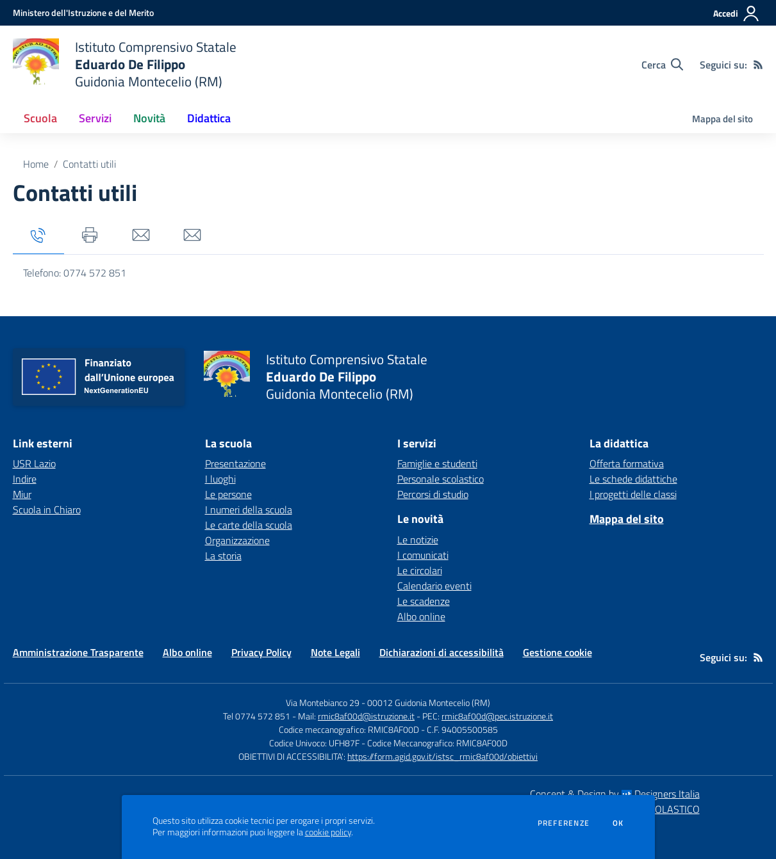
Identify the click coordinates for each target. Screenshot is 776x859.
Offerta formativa (627, 463)
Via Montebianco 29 (322, 702)
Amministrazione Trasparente (78, 652)
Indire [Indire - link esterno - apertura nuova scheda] (25, 478)
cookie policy (328, 832)
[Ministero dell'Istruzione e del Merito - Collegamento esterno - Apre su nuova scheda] (83, 12)
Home (36, 164)
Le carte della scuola (248, 525)
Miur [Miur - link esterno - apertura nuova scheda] (22, 494)
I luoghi (220, 478)
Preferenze (564, 823)
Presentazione (235, 463)
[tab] (38, 236)
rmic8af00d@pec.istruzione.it (497, 716)
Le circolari (419, 570)
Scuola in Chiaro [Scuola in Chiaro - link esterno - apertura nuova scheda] (47, 509)
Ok (618, 823)
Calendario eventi (434, 585)
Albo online (421, 616)
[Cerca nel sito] (662, 64)
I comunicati (423, 555)
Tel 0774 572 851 (256, 716)
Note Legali (335, 652)
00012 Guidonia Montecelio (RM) (428, 702)
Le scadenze (423, 601)
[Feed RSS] (758, 64)
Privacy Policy (261, 652)
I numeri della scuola (248, 509)
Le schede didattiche (633, 478)
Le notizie (417, 539)
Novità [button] (149, 118)
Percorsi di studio (432, 494)
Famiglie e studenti (437, 463)
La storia (223, 555)
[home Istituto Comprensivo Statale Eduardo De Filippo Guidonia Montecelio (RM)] (124, 64)
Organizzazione (237, 540)
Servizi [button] (95, 118)
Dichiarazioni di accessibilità (441, 652)
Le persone (228, 494)
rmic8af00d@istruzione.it (366, 716)
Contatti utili (89, 164)
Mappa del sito (722, 118)
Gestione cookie (557, 652)
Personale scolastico (440, 478)
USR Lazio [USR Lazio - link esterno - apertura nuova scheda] (34, 463)
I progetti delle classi (633, 494)
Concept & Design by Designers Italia (615, 793)
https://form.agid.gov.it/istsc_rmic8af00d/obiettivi (442, 756)
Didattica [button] (209, 118)
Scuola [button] (40, 118)
